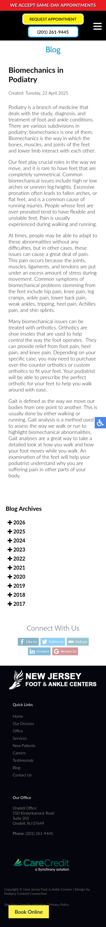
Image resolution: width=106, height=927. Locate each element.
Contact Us (22, 774)
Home (18, 716)
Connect (42, 651)
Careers (19, 752)
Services (20, 738)
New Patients (24, 745)
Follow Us (56, 642)
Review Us (68, 651)
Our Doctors (23, 723)
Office (18, 730)
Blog (16, 767)
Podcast (81, 642)
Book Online (29, 912)
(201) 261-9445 (53, 31)
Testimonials (23, 760)
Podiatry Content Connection (25, 893)
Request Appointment (52, 19)
